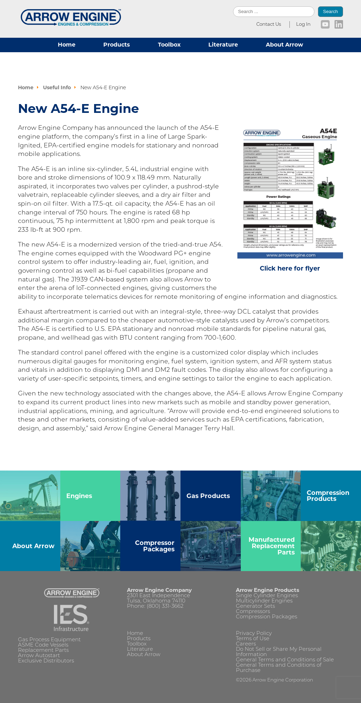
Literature (223, 44)
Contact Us (268, 24)
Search (330, 11)
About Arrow (284, 44)
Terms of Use (252, 639)
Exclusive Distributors (46, 661)
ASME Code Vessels (43, 645)
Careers (246, 644)
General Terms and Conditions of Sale (285, 660)
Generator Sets (255, 606)
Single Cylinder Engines (267, 596)
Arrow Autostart (39, 656)
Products (116, 44)
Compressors (253, 611)
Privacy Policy (254, 633)
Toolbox (169, 44)
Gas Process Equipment (49, 640)
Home (66, 44)
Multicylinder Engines (264, 601)
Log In (303, 24)
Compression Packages (266, 617)
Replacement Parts (43, 650)
